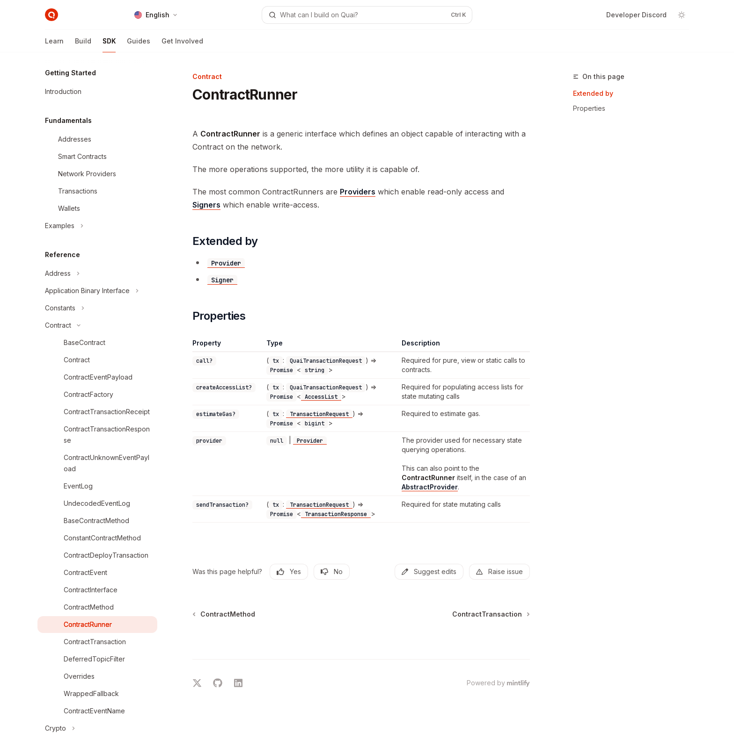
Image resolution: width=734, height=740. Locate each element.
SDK (109, 44)
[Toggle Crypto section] (97, 728)
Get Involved (182, 44)
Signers (206, 204)
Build (83, 44)
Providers (357, 191)
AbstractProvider (430, 487)
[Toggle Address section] (97, 273)
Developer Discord (636, 15)
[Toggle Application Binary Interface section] (97, 290)
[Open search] (367, 15)
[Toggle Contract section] (97, 325)
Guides (138, 44)
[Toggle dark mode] (681, 14)
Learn (54, 44)
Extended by (593, 93)
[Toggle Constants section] (97, 308)
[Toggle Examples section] (97, 225)
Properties (589, 108)
